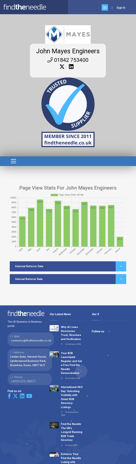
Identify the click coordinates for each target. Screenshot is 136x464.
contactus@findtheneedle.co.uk (31, 340)
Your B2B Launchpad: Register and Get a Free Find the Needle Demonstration (71, 363)
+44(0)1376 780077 (23, 381)
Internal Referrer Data (70, 279)
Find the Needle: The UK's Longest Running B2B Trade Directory (71, 432)
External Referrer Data (70, 266)
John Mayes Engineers (68, 51)
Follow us (101, 331)
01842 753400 (67, 60)
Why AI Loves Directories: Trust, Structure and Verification (71, 333)
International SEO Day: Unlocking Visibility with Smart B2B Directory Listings (72, 397)
